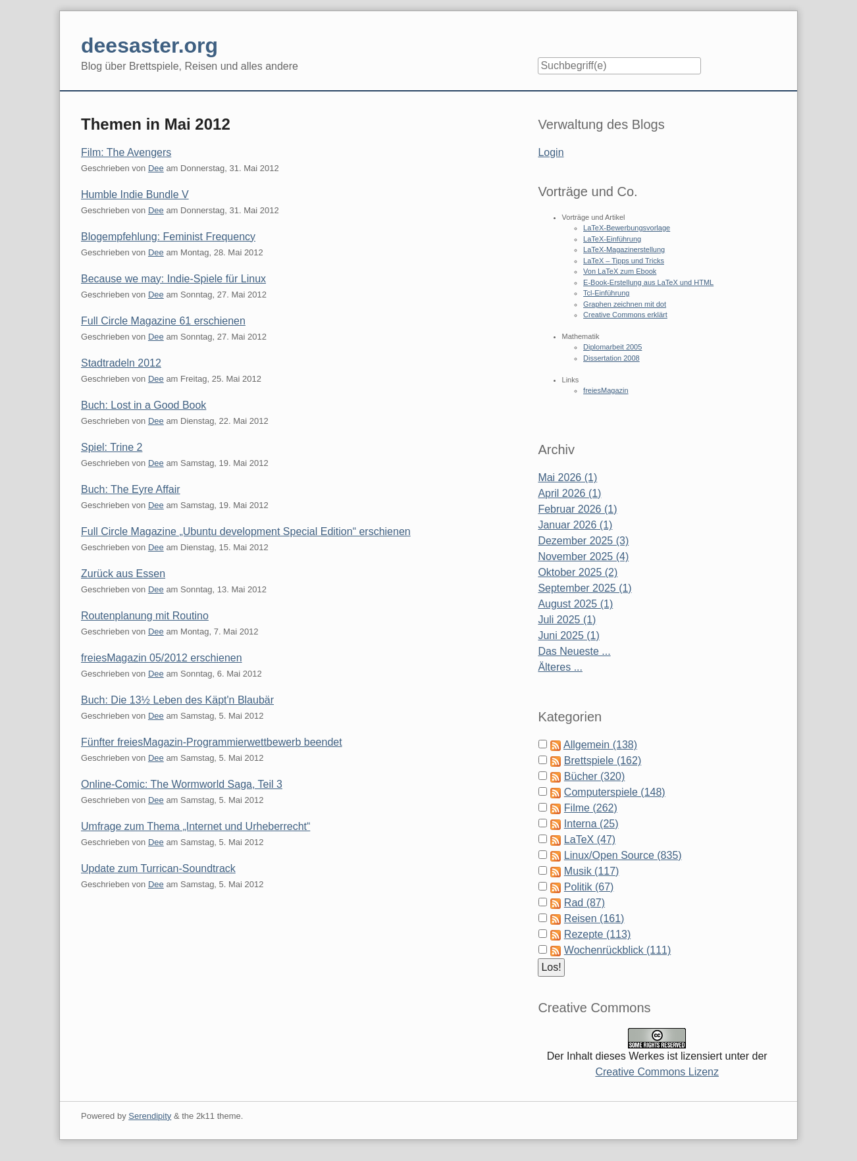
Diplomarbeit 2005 (612, 347)
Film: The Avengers (126, 152)
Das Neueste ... (574, 651)
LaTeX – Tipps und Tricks (623, 261)
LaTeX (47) (589, 839)
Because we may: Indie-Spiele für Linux (173, 278)
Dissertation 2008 (611, 358)
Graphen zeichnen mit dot (624, 304)
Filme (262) (590, 807)
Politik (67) (589, 886)
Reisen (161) (594, 918)
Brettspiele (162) (602, 760)
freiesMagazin (605, 390)
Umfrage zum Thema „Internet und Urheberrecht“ (195, 826)
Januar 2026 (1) (575, 524)
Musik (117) (591, 871)
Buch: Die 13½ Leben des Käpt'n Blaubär (177, 700)
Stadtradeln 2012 (121, 363)
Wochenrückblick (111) (617, 950)
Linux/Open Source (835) (623, 855)
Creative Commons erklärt (625, 315)
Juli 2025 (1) (567, 619)
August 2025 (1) (575, 603)
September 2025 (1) (584, 588)
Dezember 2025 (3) (583, 540)
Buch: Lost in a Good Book (143, 405)
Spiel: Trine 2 (111, 447)
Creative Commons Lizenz (657, 1071)
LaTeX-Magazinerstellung (624, 249)
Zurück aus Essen (123, 573)
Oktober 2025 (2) (577, 572)
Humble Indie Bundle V (135, 194)
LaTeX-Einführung (612, 239)
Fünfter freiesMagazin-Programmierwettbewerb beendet (211, 742)
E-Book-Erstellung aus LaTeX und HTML (648, 282)
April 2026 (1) (569, 493)
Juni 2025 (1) (568, 635)
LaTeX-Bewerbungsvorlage (626, 228)
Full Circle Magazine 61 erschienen (163, 320)
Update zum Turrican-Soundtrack (158, 868)
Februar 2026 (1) (577, 509)
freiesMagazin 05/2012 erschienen (161, 657)
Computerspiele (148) (614, 792)
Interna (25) (591, 823)
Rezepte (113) (597, 934)
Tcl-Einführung (606, 293)
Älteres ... (560, 667)
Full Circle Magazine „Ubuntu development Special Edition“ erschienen (246, 531)
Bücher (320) (594, 776)
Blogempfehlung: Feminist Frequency (168, 236)
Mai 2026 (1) (567, 477)
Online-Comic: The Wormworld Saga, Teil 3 (181, 784)
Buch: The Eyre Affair (130, 489)
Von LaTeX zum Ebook (619, 271)
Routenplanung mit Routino (145, 615)
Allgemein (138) (600, 744)
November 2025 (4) (583, 556)
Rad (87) (584, 902)
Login (550, 152)
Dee (156, 168)
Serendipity (149, 1116)
